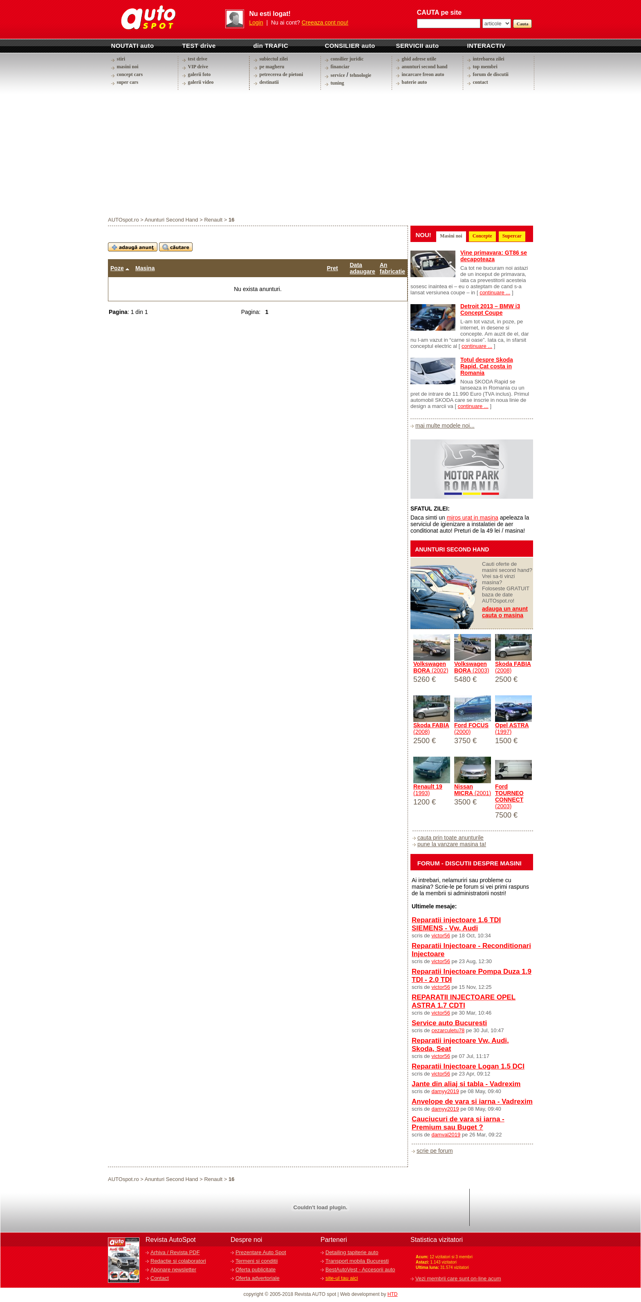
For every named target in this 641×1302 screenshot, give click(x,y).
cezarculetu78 (447, 1030)
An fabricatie (392, 268)
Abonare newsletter (173, 1269)
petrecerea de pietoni (281, 74)
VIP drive (198, 66)
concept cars (130, 74)
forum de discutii (491, 74)
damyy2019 (445, 1091)
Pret (332, 268)
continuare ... (495, 292)
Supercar (512, 236)
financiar (340, 66)
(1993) (427, 789)
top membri (485, 66)
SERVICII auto (417, 45)
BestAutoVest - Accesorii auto (360, 1269)
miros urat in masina (472, 517)
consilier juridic (347, 59)
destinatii (269, 82)
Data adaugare (362, 268)
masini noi (128, 66)
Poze (117, 268)
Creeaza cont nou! (325, 22)
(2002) (430, 667)
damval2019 (445, 1135)
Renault (213, 220)
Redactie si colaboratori (178, 1261)
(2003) (471, 667)
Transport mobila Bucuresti (357, 1261)
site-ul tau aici (341, 1278)
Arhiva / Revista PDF (175, 1252)
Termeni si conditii (256, 1261)
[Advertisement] (320, 153)
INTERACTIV (486, 45)
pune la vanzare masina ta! (451, 844)
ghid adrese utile (419, 59)
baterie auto (414, 82)
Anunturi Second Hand (171, 220)
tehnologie (360, 75)
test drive (198, 59)
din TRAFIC (271, 45)
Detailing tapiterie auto (351, 1252)
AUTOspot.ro (123, 220)
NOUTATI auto (132, 45)
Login (256, 22)
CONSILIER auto (350, 45)
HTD (393, 1294)
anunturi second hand (425, 66)
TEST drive (199, 45)
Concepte (482, 236)
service (338, 75)
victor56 (440, 935)
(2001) (472, 789)
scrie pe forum (435, 1150)
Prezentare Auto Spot (260, 1252)
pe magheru (272, 66)
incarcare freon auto (423, 74)
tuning (337, 83)
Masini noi (451, 236)
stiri (121, 59)
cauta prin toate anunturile (450, 837)
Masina (145, 268)
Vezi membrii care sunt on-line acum (458, 1278)
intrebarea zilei (488, 59)
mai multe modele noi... (445, 425)
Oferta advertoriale (257, 1278)
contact (480, 82)
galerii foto (199, 74)
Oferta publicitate (255, 1269)
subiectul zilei (274, 59)
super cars (128, 82)
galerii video (201, 82)
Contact (159, 1278)
